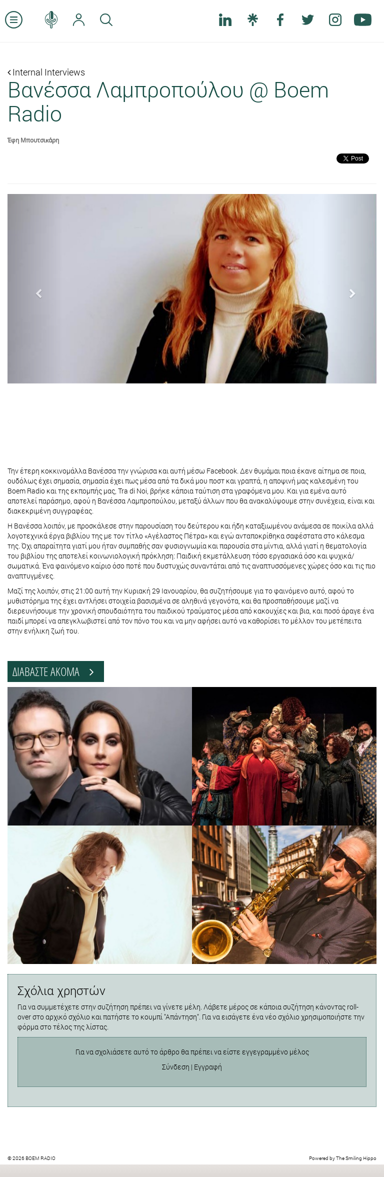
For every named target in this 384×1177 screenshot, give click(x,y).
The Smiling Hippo (356, 1158)
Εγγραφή (208, 1067)
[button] (35, 289)
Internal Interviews (46, 72)
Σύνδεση (176, 1067)
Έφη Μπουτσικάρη (33, 140)
